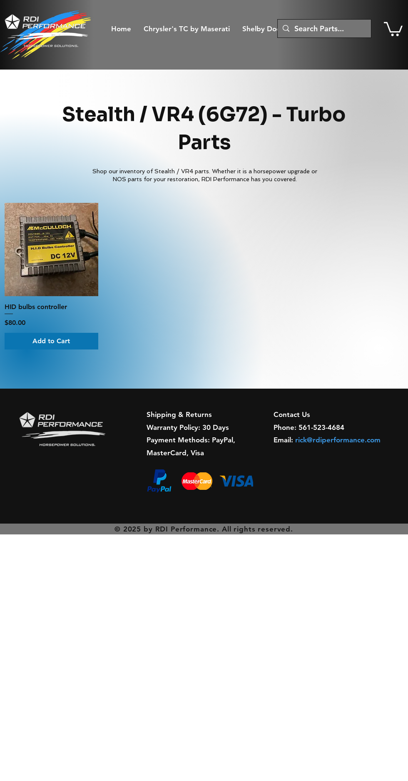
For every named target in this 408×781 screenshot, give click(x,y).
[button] (393, 28)
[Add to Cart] (51, 341)
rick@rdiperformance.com (338, 440)
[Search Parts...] (323, 28)
